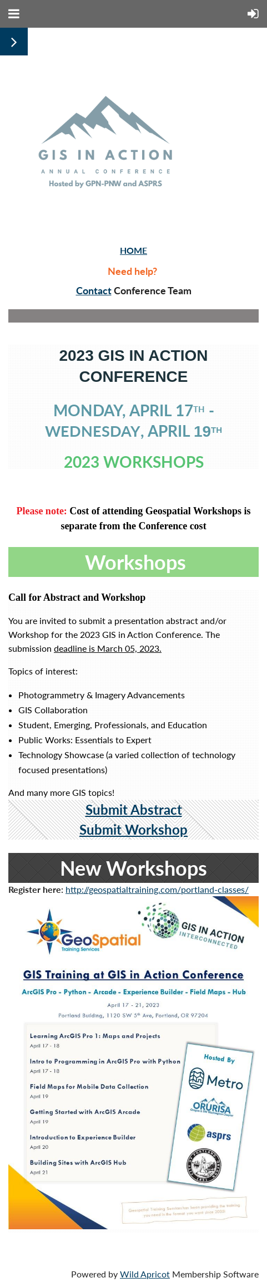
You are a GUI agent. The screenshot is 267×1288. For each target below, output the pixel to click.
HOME (133, 250)
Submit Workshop (133, 829)
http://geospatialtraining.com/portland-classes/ (157, 889)
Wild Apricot (145, 1274)
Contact (94, 290)
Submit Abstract (133, 809)
